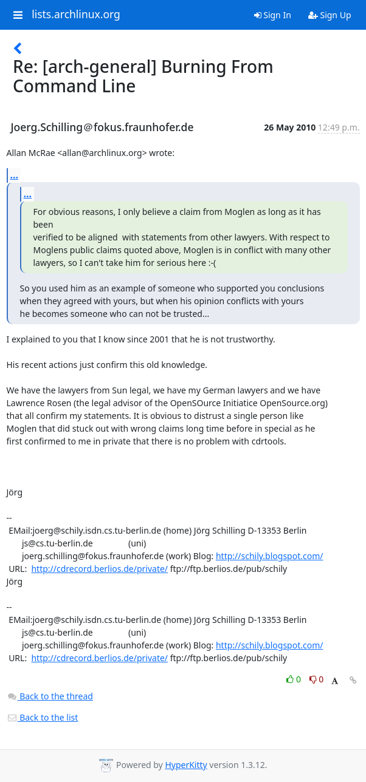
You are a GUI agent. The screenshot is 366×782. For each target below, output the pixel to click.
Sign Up (329, 15)
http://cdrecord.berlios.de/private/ (99, 568)
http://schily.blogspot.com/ (269, 556)
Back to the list (42, 717)
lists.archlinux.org (76, 14)
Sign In (272, 15)
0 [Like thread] (294, 679)
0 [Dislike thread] (316, 679)
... (14, 175)
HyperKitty (186, 764)
